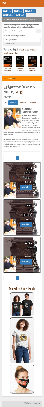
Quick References (8, 53)
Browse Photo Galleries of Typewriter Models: (15, 36)
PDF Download (7, 70)
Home (5, 78)
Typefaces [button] (8, 15)
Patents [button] (20, 15)
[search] (22, 40)
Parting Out (23, 102)
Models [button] (18, 11)
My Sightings (33, 102)
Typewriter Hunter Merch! (22, 289)
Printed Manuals (24, 50)
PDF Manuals (33, 50)
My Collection (13, 102)
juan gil (14, 78)
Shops (16, 53)
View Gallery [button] (26, 187)
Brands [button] (7, 11)
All (5, 102)
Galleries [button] (29, 11)
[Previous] (5, 158)
